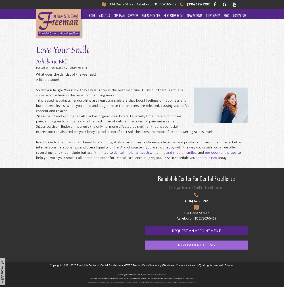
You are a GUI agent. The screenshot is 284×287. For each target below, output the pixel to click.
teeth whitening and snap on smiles (168, 152)
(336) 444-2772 (159, 158)
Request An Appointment (196, 230)
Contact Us (239, 15)
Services (133, 15)
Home (92, 15)
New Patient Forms (196, 245)
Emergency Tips (151, 15)
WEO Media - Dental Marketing (144, 265)
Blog (226, 15)
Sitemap (229, 265)
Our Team (119, 15)
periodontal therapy (221, 152)
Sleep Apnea (213, 15)
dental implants (126, 152)
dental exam (207, 158)
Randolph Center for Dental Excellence (99, 265)
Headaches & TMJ (173, 15)
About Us (104, 15)
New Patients (194, 15)
